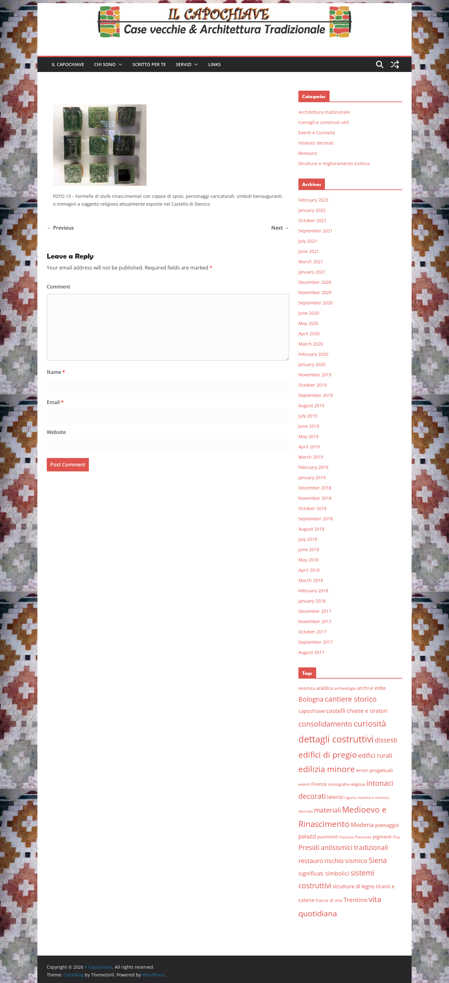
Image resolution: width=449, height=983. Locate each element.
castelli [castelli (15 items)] (335, 711)
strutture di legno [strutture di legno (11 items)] (354, 886)
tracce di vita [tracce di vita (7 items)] (329, 900)
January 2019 (312, 477)
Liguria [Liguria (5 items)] (350, 797)
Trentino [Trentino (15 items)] (355, 900)
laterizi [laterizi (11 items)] (335, 796)
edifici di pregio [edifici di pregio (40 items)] (327, 754)
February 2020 (313, 354)
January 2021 (312, 272)
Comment (58, 286)
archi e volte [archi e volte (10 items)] (371, 687)
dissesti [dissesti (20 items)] (386, 739)
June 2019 (308, 426)
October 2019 (312, 385)
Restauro (307, 153)
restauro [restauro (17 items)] (310, 861)
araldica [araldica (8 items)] (324, 688)
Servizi (183, 64)
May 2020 (308, 323)
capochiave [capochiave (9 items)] (311, 711)
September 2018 (315, 519)
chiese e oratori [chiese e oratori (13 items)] (367, 710)
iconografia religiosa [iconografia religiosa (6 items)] (346, 784)
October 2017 (312, 632)
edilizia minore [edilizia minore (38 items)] (326, 769)
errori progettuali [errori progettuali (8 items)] (374, 770)
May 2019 (308, 436)
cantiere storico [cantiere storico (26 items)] (351, 699)
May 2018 (308, 560)
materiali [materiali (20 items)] (327, 809)
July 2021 (307, 241)
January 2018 (312, 601)
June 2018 (308, 549)
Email (55, 402)
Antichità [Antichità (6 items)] (306, 688)
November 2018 (314, 498)
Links (214, 64)
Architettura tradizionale (324, 112)
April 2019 (309, 447)
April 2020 (309, 333)
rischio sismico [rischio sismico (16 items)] (345, 861)
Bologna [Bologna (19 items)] (311, 699)
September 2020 (315, 303)
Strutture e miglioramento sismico (334, 163)
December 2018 (314, 488)
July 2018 (307, 539)
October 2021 (312, 220)
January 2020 (312, 364)
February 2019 (313, 467)
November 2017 (314, 621)
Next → (280, 227)
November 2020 (314, 292)
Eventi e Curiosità (316, 133)
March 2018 (310, 580)
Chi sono (105, 64)
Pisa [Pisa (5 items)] (396, 837)
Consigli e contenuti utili (323, 122)
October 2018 (312, 508)
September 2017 (315, 642)
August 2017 (311, 652)
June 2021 (308, 251)
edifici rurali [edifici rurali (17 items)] (375, 755)
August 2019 (311, 405)
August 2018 (311, 529)
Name (56, 372)
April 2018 (309, 570)
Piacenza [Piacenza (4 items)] (347, 837)
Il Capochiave (68, 64)
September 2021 (315, 231)
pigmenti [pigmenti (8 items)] (382, 836)
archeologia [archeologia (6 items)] (345, 688)
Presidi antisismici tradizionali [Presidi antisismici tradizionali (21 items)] (343, 847)
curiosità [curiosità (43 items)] (370, 723)
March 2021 (310, 262)
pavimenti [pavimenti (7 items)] (327, 837)
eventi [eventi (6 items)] (304, 784)
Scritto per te (149, 64)
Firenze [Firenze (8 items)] (319, 784)
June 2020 (308, 313)
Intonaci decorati (316, 143)
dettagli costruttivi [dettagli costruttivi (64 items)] (336, 739)
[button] (119, 64)
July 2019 (307, 416)
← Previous (60, 227)
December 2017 (314, 611)
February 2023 (313, 200)
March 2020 (310, 344)
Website (56, 432)
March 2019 (310, 457)
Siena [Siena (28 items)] (378, 860)
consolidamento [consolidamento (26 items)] (325, 724)
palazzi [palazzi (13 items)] (307, 836)
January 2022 (312, 210)
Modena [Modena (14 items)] (362, 824)
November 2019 (314, 375)
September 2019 (315, 395)
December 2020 (314, 282)
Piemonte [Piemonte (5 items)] (363, 837)
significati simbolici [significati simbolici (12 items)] (323, 873)
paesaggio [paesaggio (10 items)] (387, 824)
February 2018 (313, 591)
